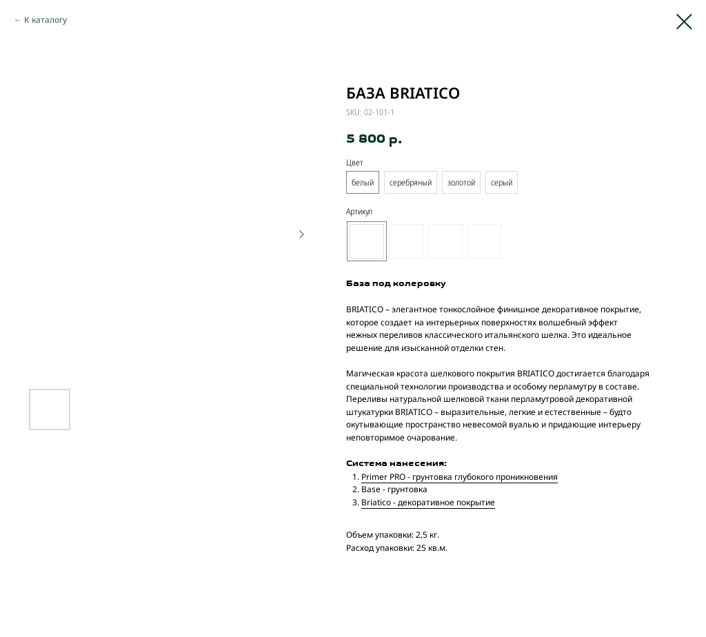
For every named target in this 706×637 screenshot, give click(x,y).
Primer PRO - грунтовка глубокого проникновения (459, 477)
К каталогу (45, 20)
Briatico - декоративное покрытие (428, 502)
